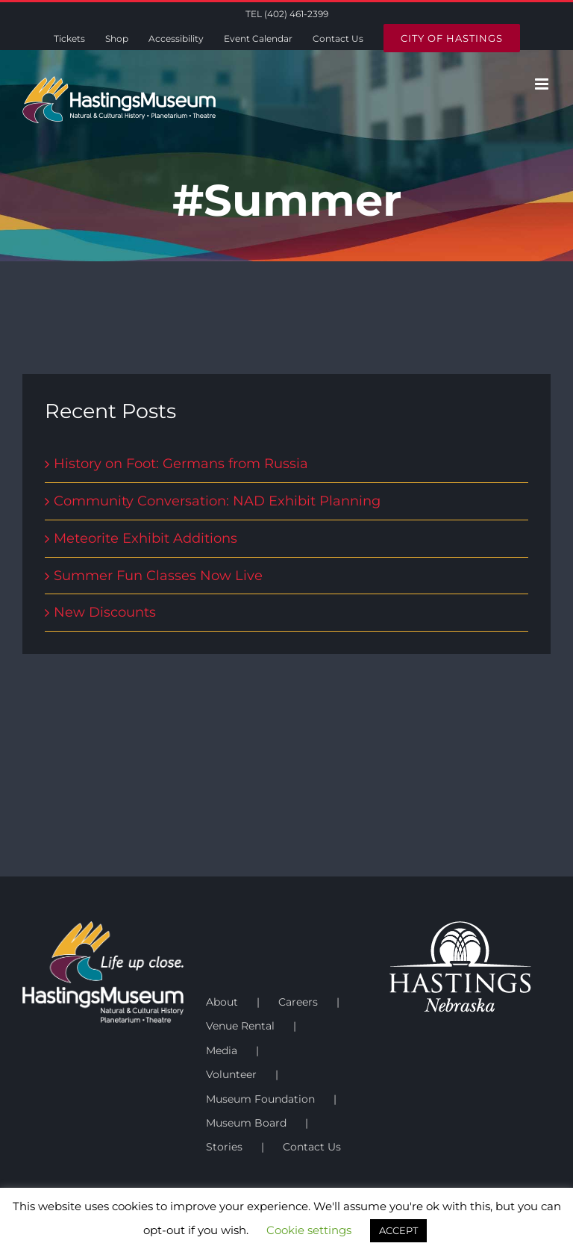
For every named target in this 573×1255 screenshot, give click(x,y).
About (222, 1002)
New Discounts (105, 612)
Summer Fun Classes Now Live (158, 575)
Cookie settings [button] (308, 1230)
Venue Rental (240, 1026)
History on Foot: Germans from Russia (181, 463)
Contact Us (312, 1146)
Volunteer (231, 1074)
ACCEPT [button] (398, 1230)
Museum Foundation (260, 1099)
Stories (224, 1146)
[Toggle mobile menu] (543, 84)
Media (221, 1050)
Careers (298, 1002)
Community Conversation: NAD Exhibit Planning (217, 501)
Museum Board (246, 1123)
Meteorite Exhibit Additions (145, 538)
